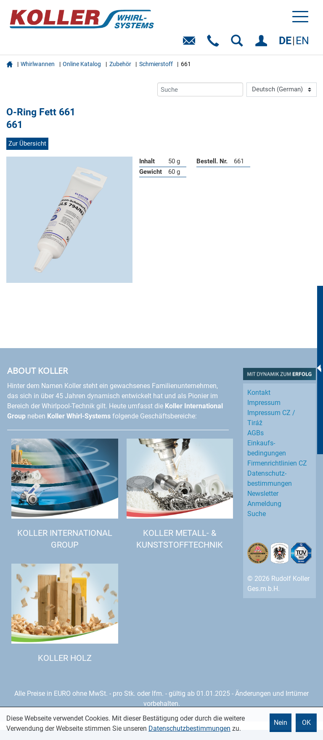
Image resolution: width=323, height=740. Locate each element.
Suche (256, 514)
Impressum (264, 403)
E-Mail (191, 43)
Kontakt (258, 393)
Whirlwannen (38, 64)
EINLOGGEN (263, 43)
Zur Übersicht (27, 143)
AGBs (255, 433)
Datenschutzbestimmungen (189, 728)
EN (302, 41)
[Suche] (200, 89)
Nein (280, 723)
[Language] (281, 90)
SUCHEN (239, 43)
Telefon (215, 43)
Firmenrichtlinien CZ (277, 463)
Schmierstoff (156, 64)
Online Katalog (82, 64)
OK (306, 723)
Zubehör (120, 64)
